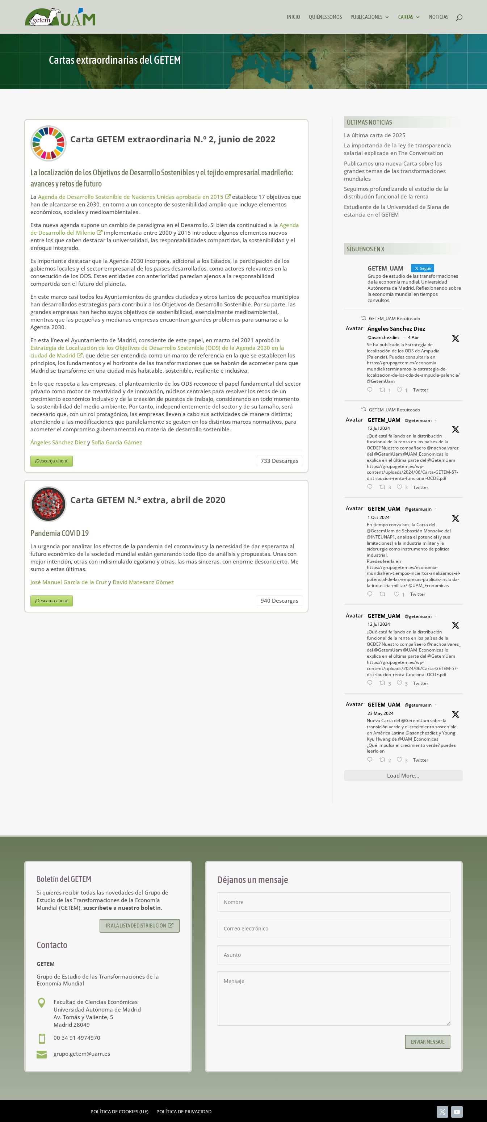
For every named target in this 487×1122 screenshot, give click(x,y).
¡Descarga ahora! (51, 461)
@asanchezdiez (384, 337)
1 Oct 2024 (379, 517)
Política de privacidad (183, 1112)
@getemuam (418, 420)
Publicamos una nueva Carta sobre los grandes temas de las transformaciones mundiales (395, 171)
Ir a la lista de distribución (139, 925)
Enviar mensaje (427, 1042)
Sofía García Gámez (117, 442)
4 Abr (413, 337)
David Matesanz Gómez (143, 582)
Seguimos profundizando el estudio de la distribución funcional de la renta (396, 192)
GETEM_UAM (384, 419)
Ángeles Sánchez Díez (58, 442)
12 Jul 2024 (379, 428)
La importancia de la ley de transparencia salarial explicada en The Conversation (397, 149)
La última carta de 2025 (375, 135)
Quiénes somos (325, 17)
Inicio (293, 17)
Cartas (405, 17)
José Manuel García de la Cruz (68, 582)
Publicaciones (366, 17)
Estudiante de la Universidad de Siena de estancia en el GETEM (396, 210)
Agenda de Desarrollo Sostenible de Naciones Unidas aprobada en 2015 (134, 196)
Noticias (438, 17)
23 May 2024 (381, 713)
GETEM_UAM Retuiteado (394, 318)
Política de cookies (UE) (119, 1112)
